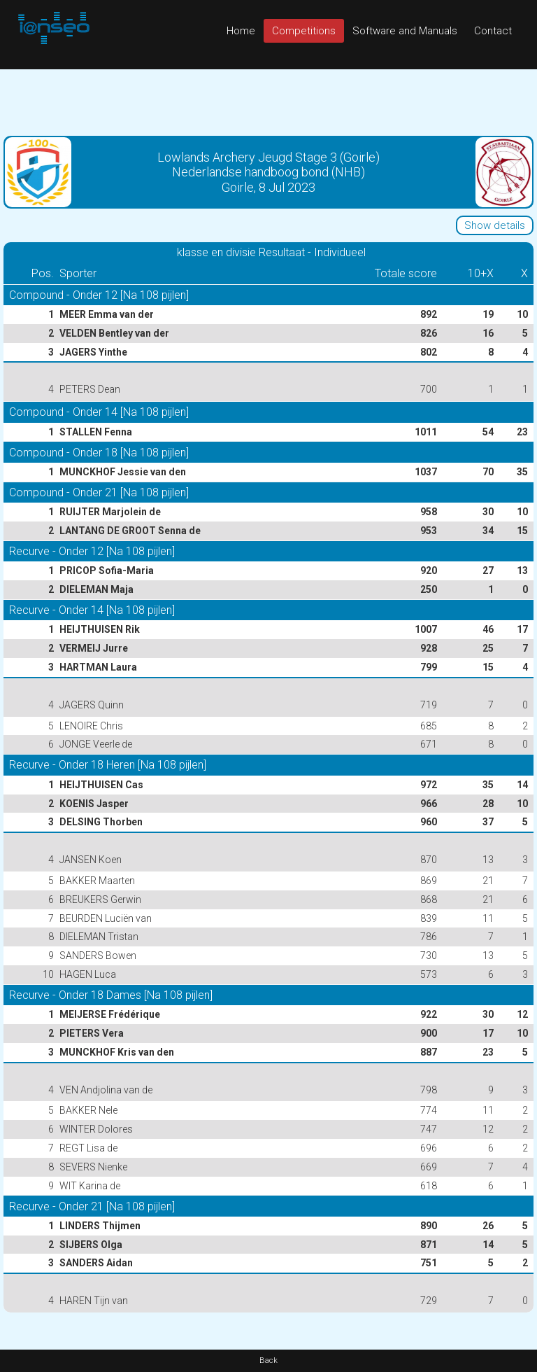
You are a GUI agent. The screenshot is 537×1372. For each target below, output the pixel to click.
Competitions (304, 30)
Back (268, 1360)
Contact (493, 30)
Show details (494, 225)
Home (241, 30)
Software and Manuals (404, 30)
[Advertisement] (268, 100)
